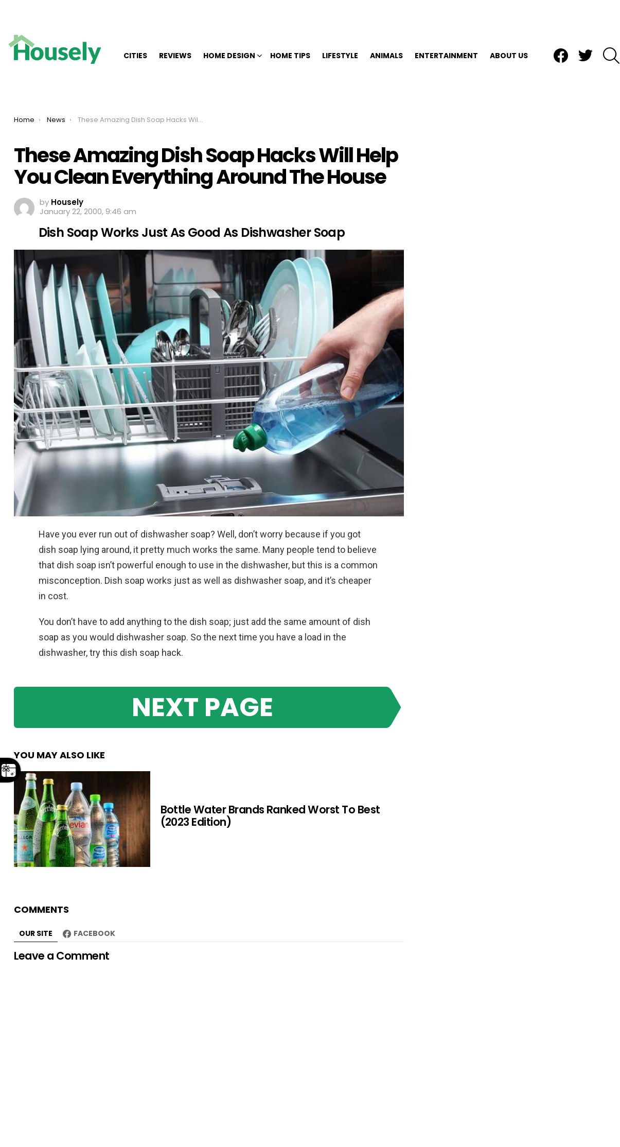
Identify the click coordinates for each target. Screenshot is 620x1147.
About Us (509, 23)
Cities (135, 23)
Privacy (528, 1117)
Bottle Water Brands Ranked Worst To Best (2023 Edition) (270, 750)
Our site (35, 868)
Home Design (229, 23)
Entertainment (446, 23)
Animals (386, 23)
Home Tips (290, 23)
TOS (558, 1117)
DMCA (494, 1117)
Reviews (175, 23)
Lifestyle (340, 23)
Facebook (94, 868)
